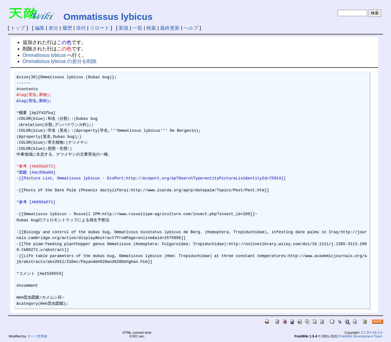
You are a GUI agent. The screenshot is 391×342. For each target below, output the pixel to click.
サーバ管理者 (37, 336)
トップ (17, 28)
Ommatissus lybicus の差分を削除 (60, 61)
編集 (40, 28)
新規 (124, 28)
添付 (81, 28)
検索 (151, 28)
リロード (99, 28)
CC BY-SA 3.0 (371, 332)
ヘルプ (191, 28)
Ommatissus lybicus (108, 17)
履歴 (67, 28)
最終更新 (170, 28)
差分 (53, 28)
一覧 (137, 28)
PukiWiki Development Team (360, 336)
